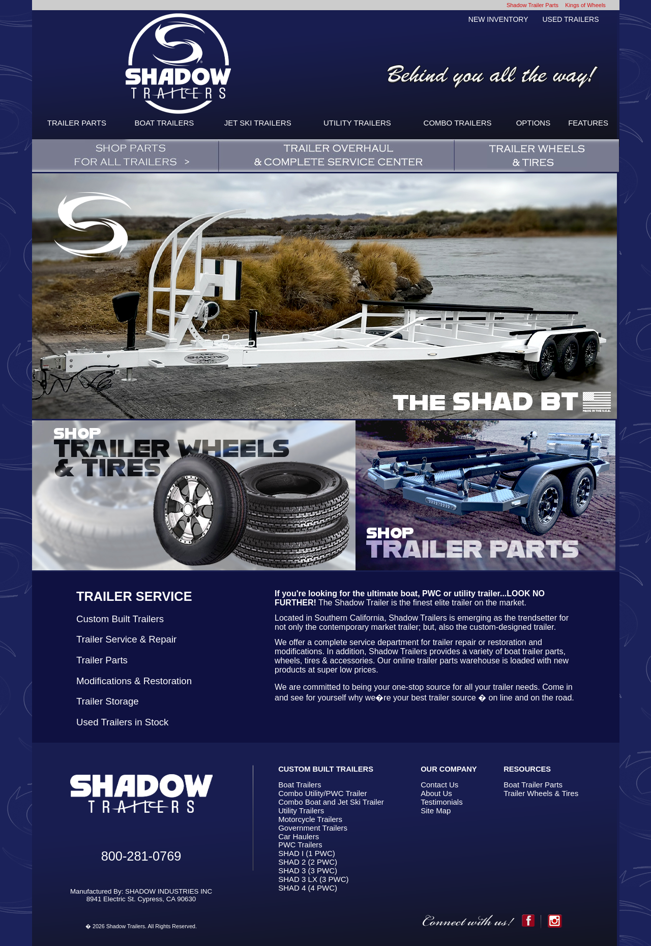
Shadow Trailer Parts (532, 5)
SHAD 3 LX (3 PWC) (313, 879)
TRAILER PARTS (76, 122)
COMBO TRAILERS (458, 122)
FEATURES (588, 122)
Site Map (436, 810)
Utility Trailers (301, 810)
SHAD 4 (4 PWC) (307, 887)
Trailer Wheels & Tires (541, 793)
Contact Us (439, 784)
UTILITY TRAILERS (357, 122)
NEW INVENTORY (498, 19)
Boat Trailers (299, 784)
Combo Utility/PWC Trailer (322, 793)
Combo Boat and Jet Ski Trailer (331, 802)
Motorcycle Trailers (310, 819)
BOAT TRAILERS (164, 122)
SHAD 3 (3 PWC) (307, 870)
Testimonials (442, 802)
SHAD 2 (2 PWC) (307, 862)
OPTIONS (533, 122)
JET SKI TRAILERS (257, 122)
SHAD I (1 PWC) (306, 853)
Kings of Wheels (585, 5)
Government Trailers (312, 827)
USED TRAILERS (571, 19)
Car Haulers (298, 836)
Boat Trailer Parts (533, 784)
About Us (436, 793)
